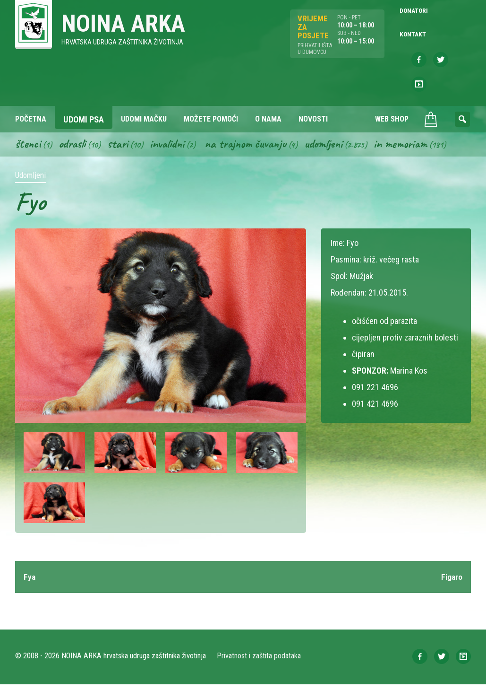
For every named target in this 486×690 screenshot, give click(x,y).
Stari (120, 148)
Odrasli (74, 148)
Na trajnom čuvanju (253, 148)
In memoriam (412, 148)
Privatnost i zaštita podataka (259, 661)
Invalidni (171, 148)
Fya (30, 582)
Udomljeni (333, 148)
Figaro (451, 582)
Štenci (28, 148)
